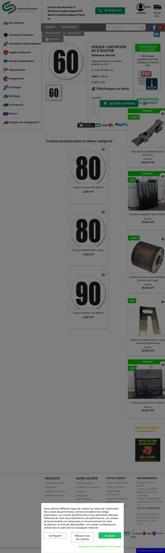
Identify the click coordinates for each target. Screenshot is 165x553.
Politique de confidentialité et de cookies (99, 546)
